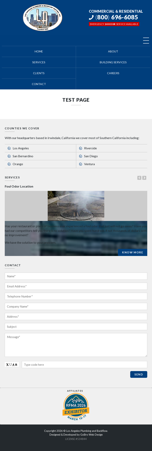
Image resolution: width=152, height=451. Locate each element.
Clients (39, 73)
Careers (113, 73)
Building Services (113, 62)
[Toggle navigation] (146, 41)
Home (39, 51)
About (113, 51)
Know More (132, 252)
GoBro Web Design (91, 434)
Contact (39, 84)
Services (38, 62)
